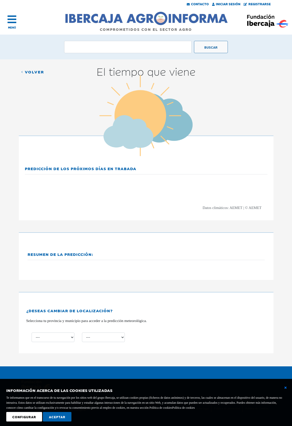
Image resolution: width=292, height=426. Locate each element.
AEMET (236, 208)
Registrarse (257, 4)
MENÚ (12, 27)
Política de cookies (183, 407)
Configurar (24, 416)
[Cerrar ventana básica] (285, 387)
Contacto (198, 4)
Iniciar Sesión (226, 4)
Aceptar (57, 416)
